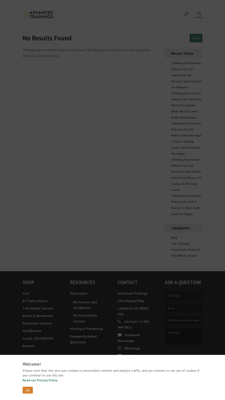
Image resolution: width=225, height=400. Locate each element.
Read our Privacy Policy (40, 380)
